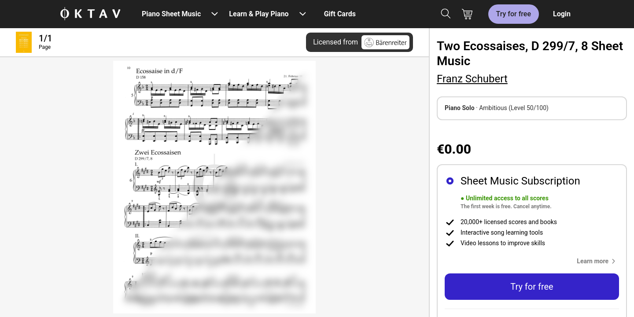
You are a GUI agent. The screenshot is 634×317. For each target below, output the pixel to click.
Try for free (513, 14)
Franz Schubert (472, 79)
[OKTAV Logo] (90, 14)
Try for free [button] (531, 286)
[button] (598, 261)
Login (562, 14)
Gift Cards (340, 14)
